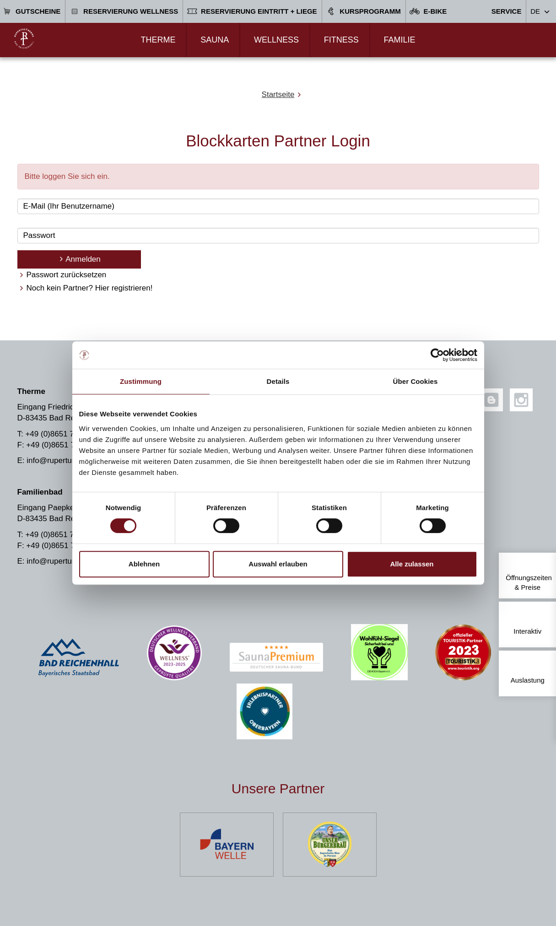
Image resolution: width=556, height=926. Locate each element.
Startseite (278, 94)
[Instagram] (521, 399)
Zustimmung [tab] (141, 381)
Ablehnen (144, 564)
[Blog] (491, 399)
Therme (157, 39)
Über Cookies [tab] (415, 381)
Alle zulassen (411, 564)
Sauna (214, 39)
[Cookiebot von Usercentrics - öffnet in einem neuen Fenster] (437, 355)
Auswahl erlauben (277, 564)
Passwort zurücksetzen (67, 274)
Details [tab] (278, 381)
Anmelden (83, 259)
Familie (399, 39)
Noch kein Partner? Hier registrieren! (90, 288)
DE (535, 11)
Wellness (276, 39)
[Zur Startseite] (24, 38)
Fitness (341, 39)
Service (506, 11)
